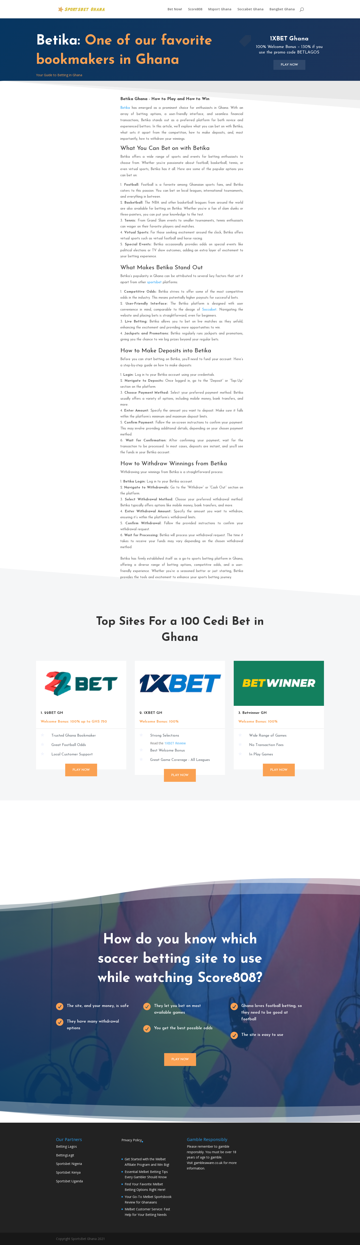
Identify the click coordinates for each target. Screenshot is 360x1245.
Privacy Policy (131, 1140)
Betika (125, 108)
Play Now (289, 65)
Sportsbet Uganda (69, 1181)
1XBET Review (175, 743)
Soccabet (209, 309)
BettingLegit (65, 1155)
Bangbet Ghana (282, 9)
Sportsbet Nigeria (69, 1163)
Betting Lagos (66, 1146)
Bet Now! (175, 9)
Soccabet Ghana (250, 9)
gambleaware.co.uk (208, 1163)
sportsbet (154, 282)
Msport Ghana (219, 9)
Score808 (195, 9)
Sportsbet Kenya (68, 1172)
